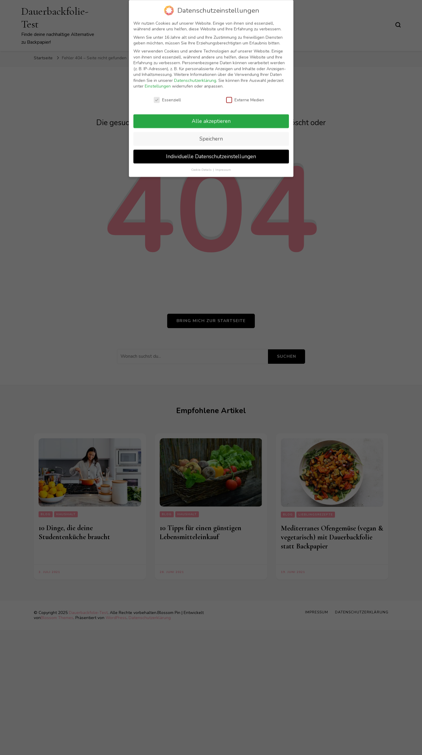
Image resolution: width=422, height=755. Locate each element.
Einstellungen (158, 82)
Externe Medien (245, 96)
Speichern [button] (211, 135)
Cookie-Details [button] (201, 166)
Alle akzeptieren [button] (211, 117)
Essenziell (167, 96)
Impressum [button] (223, 166)
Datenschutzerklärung (195, 77)
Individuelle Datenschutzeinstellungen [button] (211, 152)
